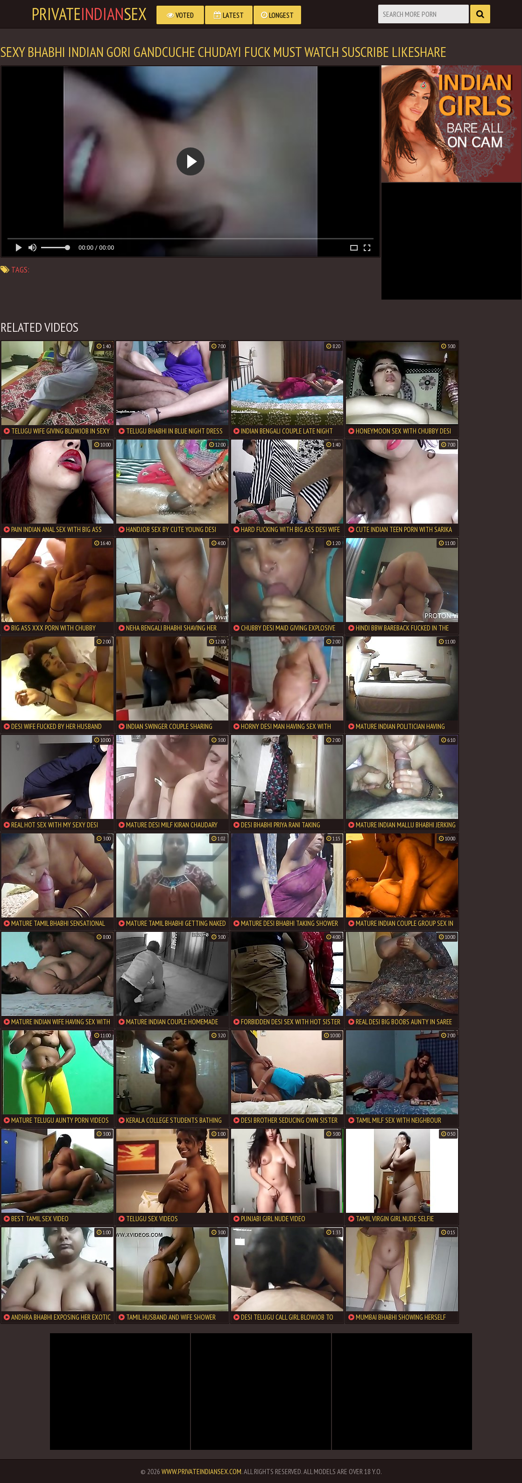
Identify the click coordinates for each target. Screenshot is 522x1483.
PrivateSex (89, 14)
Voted (180, 15)
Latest (229, 15)
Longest (277, 15)
